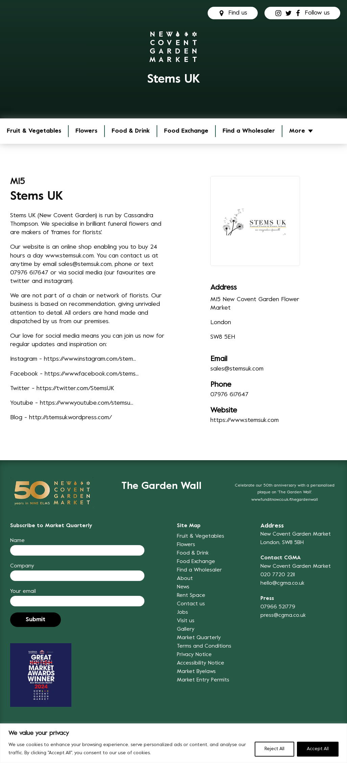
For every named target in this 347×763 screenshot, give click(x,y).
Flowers (86, 131)
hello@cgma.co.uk (282, 583)
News (183, 587)
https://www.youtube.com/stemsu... (86, 403)
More (297, 131)
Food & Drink (131, 131)
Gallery (185, 629)
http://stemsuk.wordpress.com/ (70, 418)
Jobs (182, 612)
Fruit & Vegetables (34, 131)
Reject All (274, 749)
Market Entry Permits (203, 680)
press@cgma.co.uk (283, 615)
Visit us (185, 621)
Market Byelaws (196, 671)
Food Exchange (186, 131)
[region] (173, 743)
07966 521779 (277, 607)
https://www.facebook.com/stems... (92, 374)
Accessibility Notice (200, 663)
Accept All (318, 749)
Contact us (191, 604)
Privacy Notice (194, 654)
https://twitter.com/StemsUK (75, 388)
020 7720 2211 (277, 575)
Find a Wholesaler (249, 131)
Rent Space (191, 595)
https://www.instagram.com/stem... (90, 359)
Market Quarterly (199, 638)
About (185, 578)
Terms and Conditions (204, 646)
